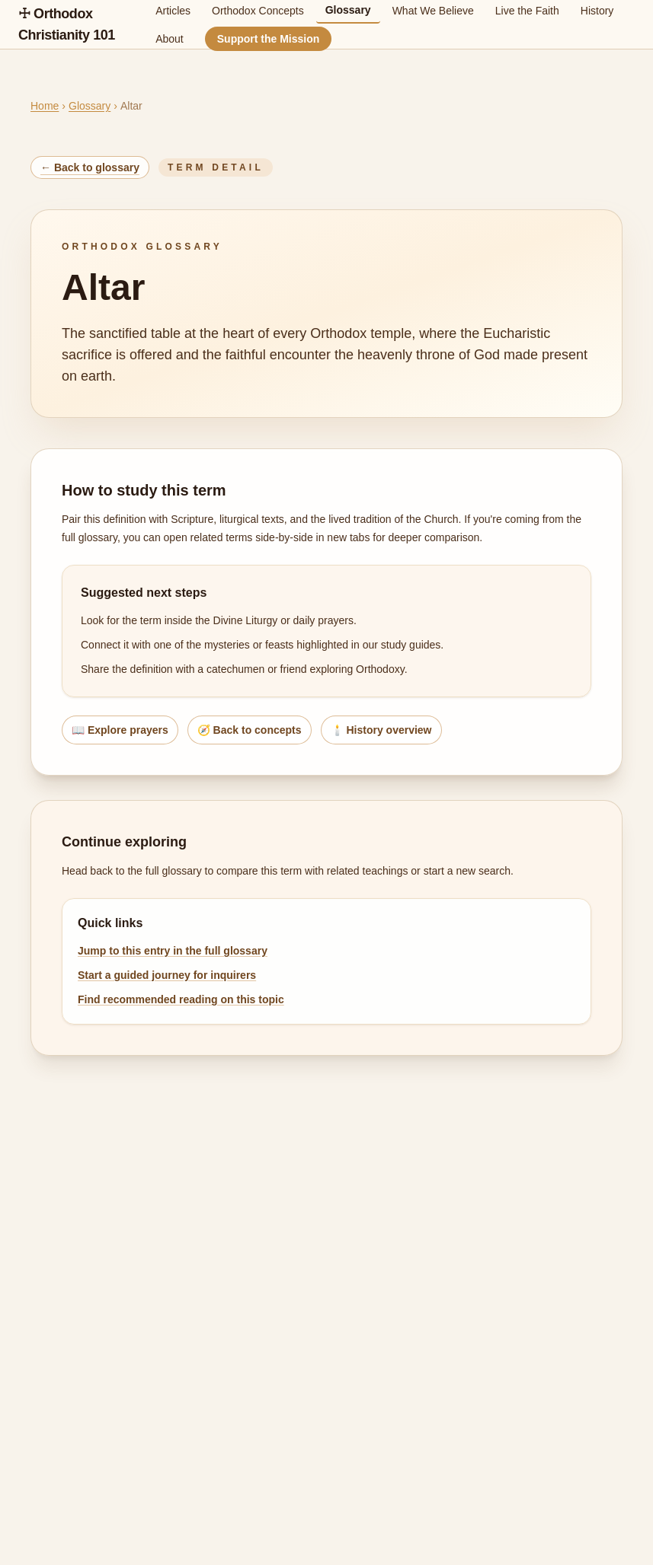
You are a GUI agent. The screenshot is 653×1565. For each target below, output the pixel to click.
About (169, 39)
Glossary (89, 106)
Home (44, 106)
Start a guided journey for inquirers (167, 975)
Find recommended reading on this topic (181, 999)
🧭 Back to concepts (249, 730)
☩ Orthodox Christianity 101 (66, 24)
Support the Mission (268, 39)
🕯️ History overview (381, 730)
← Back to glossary (89, 167)
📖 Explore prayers (120, 730)
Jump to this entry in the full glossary (172, 951)
